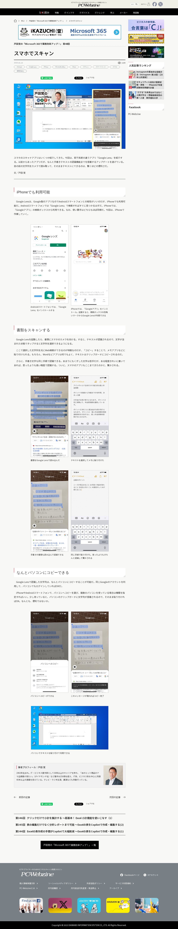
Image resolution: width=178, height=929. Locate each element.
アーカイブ (114, 888)
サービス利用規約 (123, 883)
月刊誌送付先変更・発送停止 (83, 888)
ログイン (145, 4)
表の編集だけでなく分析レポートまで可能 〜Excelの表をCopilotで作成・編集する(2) (75, 824)
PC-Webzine (134, 114)
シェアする (90, 77)
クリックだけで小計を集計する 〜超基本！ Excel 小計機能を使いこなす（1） (70, 818)
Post (78, 78)
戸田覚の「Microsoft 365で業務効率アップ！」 (46, 21)
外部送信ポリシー (94, 883)
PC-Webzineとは (27, 888)
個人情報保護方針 (27, 883)
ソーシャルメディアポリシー (60, 883)
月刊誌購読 (53, 888)
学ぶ (22, 21)
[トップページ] (15, 21)
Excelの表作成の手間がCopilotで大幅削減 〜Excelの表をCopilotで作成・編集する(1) (75, 831)
